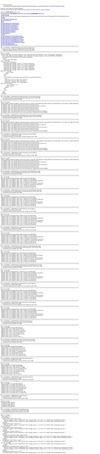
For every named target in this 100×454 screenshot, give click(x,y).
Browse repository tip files (24, 6)
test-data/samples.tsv (5, 33)
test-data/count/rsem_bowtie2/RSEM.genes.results (12, 41)
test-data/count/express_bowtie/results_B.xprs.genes (12, 37)
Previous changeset (12, 13)
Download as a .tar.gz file (36, 6)
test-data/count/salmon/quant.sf (8, 43)
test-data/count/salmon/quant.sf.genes (9, 44)
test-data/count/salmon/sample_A (8, 30)
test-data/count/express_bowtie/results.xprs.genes (12, 36)
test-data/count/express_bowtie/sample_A (10, 23)
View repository (6, 6)
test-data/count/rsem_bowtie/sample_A (9, 25)
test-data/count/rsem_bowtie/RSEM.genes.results (12, 38)
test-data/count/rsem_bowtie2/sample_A (10, 28)
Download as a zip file (59, 6)
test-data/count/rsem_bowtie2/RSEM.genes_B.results (13, 42)
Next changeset (34, 13)
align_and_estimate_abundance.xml (9, 19)
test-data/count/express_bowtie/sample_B (10, 24)
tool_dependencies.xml (6, 20)
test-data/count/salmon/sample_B (8, 31)
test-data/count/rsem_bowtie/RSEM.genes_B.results (12, 39)
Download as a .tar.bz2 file (48, 6)
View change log (14, 6)
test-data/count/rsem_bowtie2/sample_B (10, 29)
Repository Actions (7, 4)
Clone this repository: (5, 9)
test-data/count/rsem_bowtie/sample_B (9, 26)
